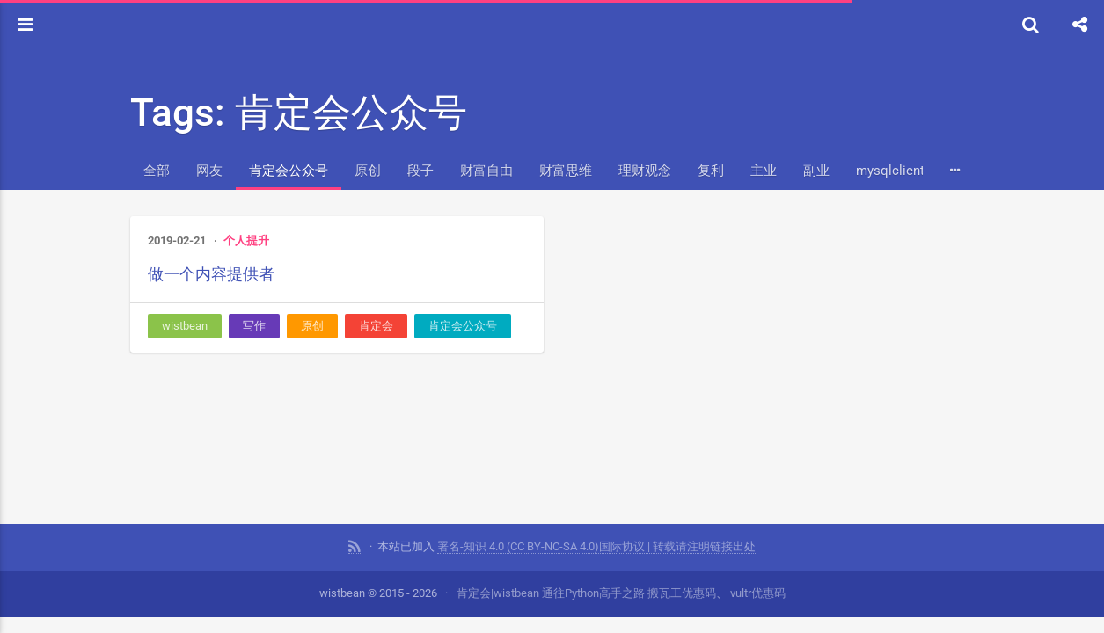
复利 (711, 170)
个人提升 (246, 240)
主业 (763, 170)
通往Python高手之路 (593, 593)
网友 (209, 170)
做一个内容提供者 (211, 274)
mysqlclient (890, 170)
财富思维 (565, 170)
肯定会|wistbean (498, 593)
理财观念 (644, 170)
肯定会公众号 (288, 170)
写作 (254, 325)
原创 (368, 170)
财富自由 (486, 170)
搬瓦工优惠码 (681, 593)
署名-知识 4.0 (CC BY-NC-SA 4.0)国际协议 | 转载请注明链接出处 (596, 546)
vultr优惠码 (758, 593)
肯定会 (376, 325)
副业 (816, 170)
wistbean (185, 325)
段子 (420, 170)
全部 (156, 170)
